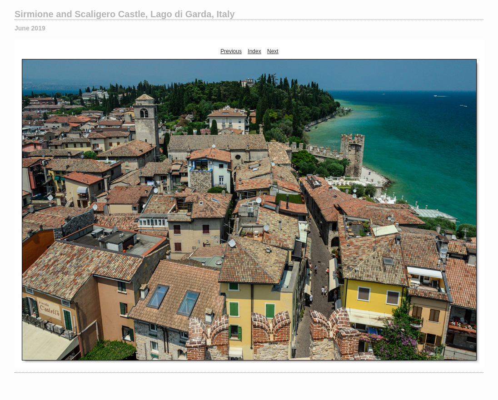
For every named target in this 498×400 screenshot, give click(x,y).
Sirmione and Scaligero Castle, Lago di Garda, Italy (125, 14)
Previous (231, 51)
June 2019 (30, 28)
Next (273, 51)
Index (254, 51)
